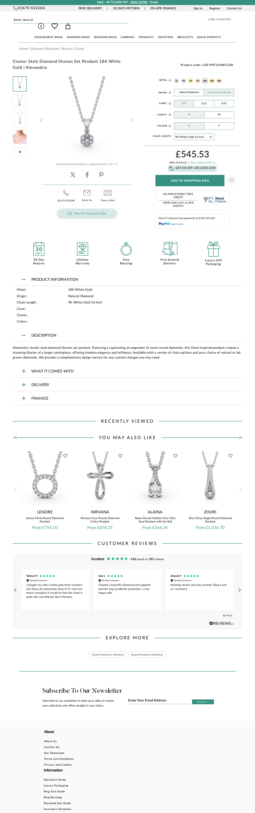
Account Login (163, 736)
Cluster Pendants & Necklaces (104, 649)
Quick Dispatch (209, 31)
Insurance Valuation (95, 766)
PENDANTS (146, 31)
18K (205, 75)
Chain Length (162, 131)
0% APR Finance (163, 8)
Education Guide (92, 736)
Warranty (124, 766)
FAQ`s (85, 771)
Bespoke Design (128, 736)
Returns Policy (127, 748)
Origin (162, 87)
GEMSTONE (165, 31)
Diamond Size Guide (95, 760)
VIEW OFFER (138, 2)
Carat (163, 98)
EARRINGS (127, 31)
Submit (53, 20)
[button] (15, 584)
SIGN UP (203, 697)
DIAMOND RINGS (78, 31)
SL (176, 75)
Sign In (198, 8)
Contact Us (234, 8)
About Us (50, 736)
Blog (157, 742)
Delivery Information (131, 754)
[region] (127, 584)
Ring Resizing (90, 754)
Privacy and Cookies (58, 760)
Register (214, 8)
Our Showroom (54, 748)
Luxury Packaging (93, 742)
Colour (162, 120)
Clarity (162, 109)
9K (183, 75)
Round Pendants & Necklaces (150, 649)
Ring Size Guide (92, 748)
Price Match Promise (131, 760)
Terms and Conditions (59, 754)
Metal (163, 74)
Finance (122, 742)
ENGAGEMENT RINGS (48, 31)
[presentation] (41, 115)
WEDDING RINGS (105, 31)
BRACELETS (185, 31)
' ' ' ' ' (194, 131)
